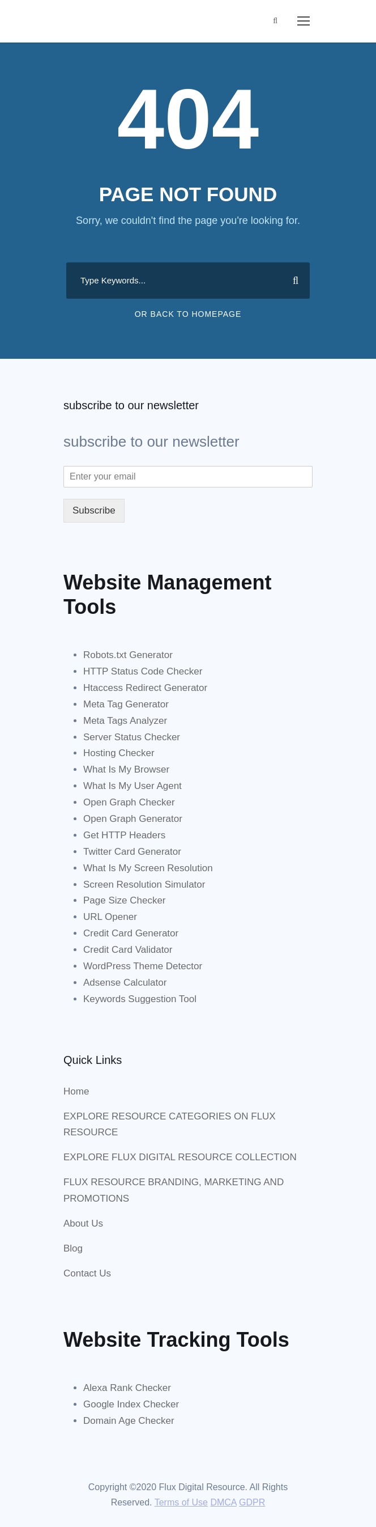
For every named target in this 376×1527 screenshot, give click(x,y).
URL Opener (110, 916)
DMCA (223, 1502)
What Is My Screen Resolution (148, 868)
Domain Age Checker (128, 1420)
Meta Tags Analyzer (125, 720)
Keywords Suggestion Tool (139, 999)
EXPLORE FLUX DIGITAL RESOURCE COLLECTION (180, 1157)
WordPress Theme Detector (142, 966)
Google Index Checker (131, 1404)
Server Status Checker (131, 737)
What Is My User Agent (132, 786)
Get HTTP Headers (124, 835)
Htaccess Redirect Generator (145, 687)
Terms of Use (181, 1502)
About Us (83, 1223)
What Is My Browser (126, 769)
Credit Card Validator (127, 949)
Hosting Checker (119, 753)
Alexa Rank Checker (127, 1387)
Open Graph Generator (132, 818)
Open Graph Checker (129, 802)
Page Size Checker (124, 900)
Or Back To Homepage (188, 314)
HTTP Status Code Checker (142, 671)
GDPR (252, 1502)
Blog (73, 1248)
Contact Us (87, 1273)
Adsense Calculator (124, 982)
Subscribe (94, 510)
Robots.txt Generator (128, 655)
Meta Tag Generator (126, 704)
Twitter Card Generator (132, 851)
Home (76, 1091)
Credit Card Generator (130, 933)
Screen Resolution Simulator (144, 884)
